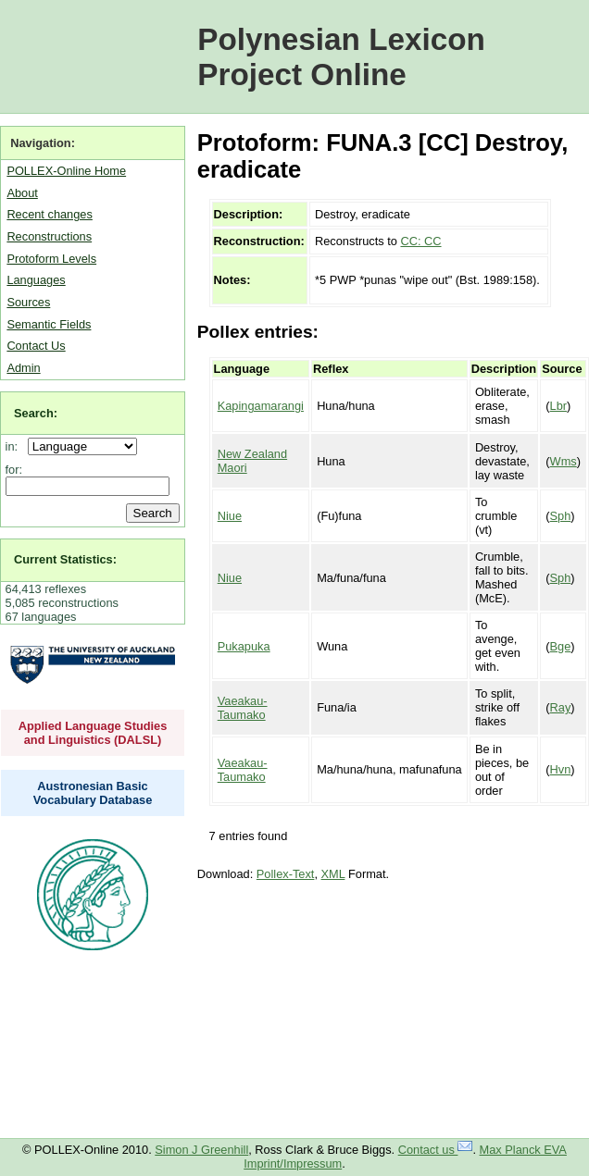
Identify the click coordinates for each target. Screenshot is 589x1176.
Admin (23, 368)
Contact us (435, 1150)
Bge (560, 646)
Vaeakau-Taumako (243, 708)
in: (15, 446)
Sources (28, 302)
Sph (560, 516)
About (21, 193)
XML (333, 874)
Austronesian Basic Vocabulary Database (93, 793)
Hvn (560, 769)
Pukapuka (244, 646)
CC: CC (420, 241)
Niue (230, 516)
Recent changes (49, 214)
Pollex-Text (286, 874)
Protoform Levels (51, 259)
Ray (560, 707)
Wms (563, 461)
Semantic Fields (48, 324)
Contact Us (35, 346)
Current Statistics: (65, 559)
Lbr (559, 406)
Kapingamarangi (261, 406)
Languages (35, 280)
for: (14, 470)
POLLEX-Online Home (66, 171)
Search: (35, 413)
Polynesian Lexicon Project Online (341, 57)
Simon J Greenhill (201, 1150)
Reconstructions (49, 236)
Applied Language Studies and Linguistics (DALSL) (93, 733)
